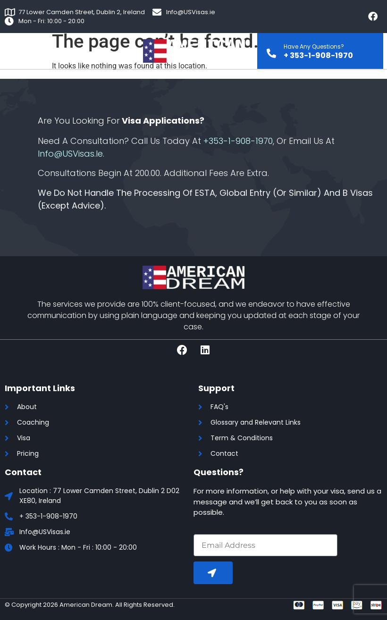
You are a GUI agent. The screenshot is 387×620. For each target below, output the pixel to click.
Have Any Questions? (314, 46)
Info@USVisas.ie (70, 153)
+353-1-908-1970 (238, 141)
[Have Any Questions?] (271, 50)
